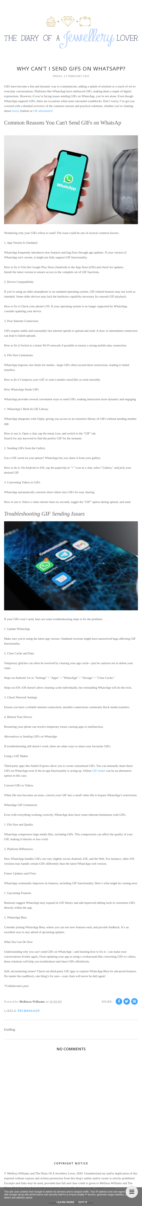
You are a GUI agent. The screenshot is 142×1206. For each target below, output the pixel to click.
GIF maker (98, 770)
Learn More (65, 1202)
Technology (29, 1011)
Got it (82, 1202)
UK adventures (42, 110)
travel (15, 110)
